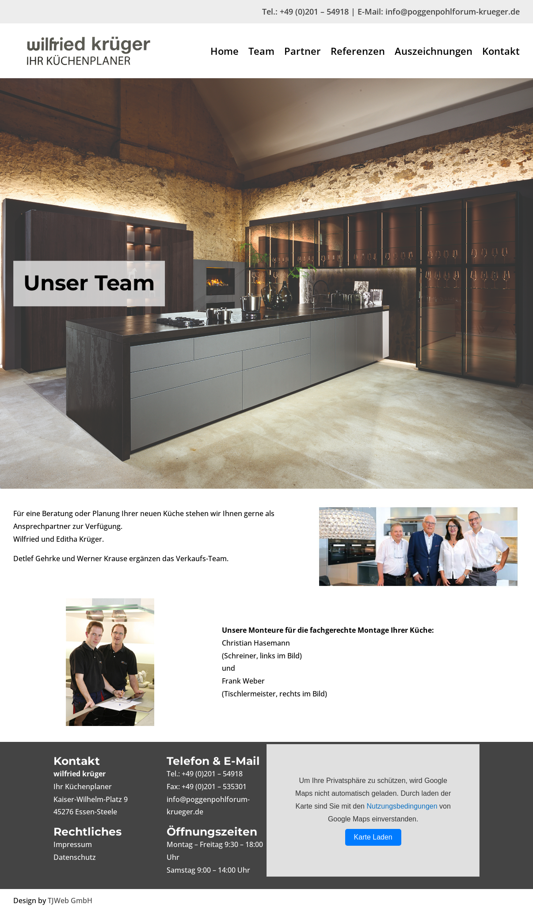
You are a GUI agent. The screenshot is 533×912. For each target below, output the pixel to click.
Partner (302, 52)
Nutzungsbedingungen (401, 806)
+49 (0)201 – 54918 (314, 11)
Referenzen (358, 52)
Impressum (72, 844)
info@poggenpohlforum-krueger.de (452, 11)
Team (261, 52)
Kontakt (501, 52)
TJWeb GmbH (70, 900)
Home (224, 52)
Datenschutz (74, 857)
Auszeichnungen (433, 52)
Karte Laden (373, 837)
